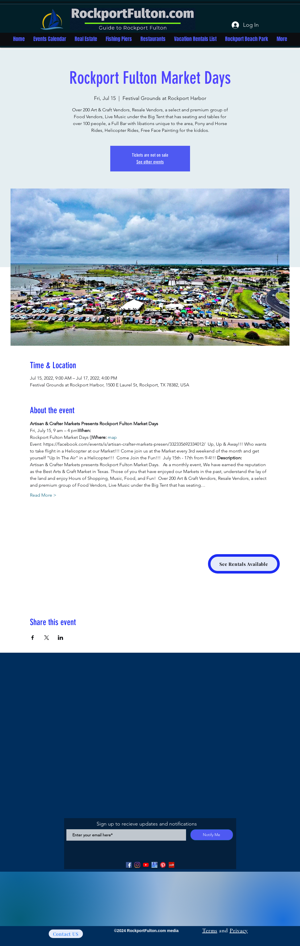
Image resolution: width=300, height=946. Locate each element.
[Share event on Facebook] (32, 637)
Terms (209, 930)
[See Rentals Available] (244, 564)
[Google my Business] (154, 865)
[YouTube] (146, 865)
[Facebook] (129, 865)
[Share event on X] (46, 637)
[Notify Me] (211, 834)
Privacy (239, 930)
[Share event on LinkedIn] (60, 637)
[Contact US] (66, 933)
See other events (150, 162)
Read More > (43, 495)
